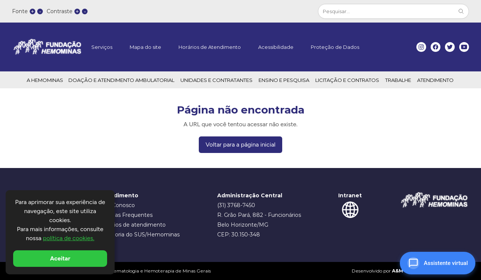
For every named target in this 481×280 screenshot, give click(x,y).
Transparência (108, 96)
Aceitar (60, 258)
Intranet (350, 195)
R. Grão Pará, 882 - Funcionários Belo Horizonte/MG (259, 220)
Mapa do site (145, 47)
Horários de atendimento (133, 224)
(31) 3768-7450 (236, 205)
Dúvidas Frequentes (126, 215)
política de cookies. (68, 238)
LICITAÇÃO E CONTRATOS (347, 80)
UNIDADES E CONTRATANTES (216, 80)
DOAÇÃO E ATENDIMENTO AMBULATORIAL (121, 80)
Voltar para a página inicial (240, 144)
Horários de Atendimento (209, 47)
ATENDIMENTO (435, 80)
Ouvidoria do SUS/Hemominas (140, 234)
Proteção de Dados (335, 47)
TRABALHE (398, 80)
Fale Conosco (117, 205)
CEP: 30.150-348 (238, 234)
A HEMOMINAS (45, 80)
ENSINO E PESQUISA (284, 80)
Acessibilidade (275, 47)
